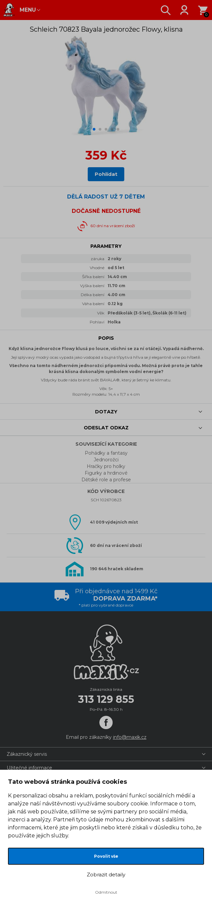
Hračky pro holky (106, 466)
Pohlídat (106, 174)
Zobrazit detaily (106, 874)
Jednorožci (106, 460)
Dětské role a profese (106, 480)
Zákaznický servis (27, 754)
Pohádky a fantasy (106, 453)
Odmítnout (106, 892)
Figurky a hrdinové (106, 473)
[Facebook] (106, 722)
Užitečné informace (29, 768)
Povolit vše (106, 856)
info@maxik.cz (130, 737)
